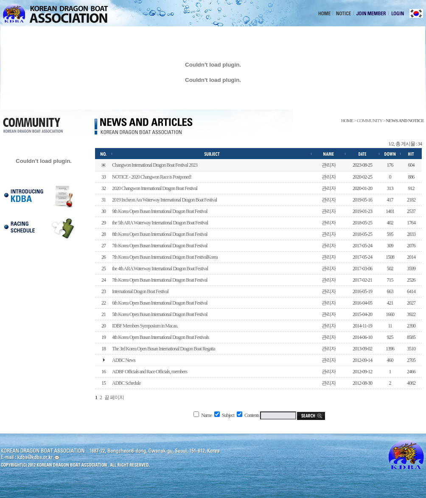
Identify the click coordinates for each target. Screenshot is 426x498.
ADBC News (123, 360)
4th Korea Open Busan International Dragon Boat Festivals (160, 337)
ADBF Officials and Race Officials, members (149, 372)
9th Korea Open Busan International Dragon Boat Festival (159, 211)
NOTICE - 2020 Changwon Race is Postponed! (151, 177)
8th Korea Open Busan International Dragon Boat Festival (159, 234)
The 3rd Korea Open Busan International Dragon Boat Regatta (163, 349)
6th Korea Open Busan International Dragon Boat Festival (159, 303)
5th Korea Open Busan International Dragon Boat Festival (159, 314)
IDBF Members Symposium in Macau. (145, 326)
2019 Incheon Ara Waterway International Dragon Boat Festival (164, 200)
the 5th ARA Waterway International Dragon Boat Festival (160, 223)
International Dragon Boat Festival (140, 291)
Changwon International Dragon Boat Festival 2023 (154, 165)
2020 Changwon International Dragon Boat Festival (154, 188)
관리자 (329, 165)
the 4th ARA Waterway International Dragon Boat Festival (160, 268)
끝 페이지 (114, 397)
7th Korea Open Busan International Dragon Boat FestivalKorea (165, 257)
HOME (347, 120)
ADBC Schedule (126, 383)
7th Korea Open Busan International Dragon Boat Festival (159, 246)
